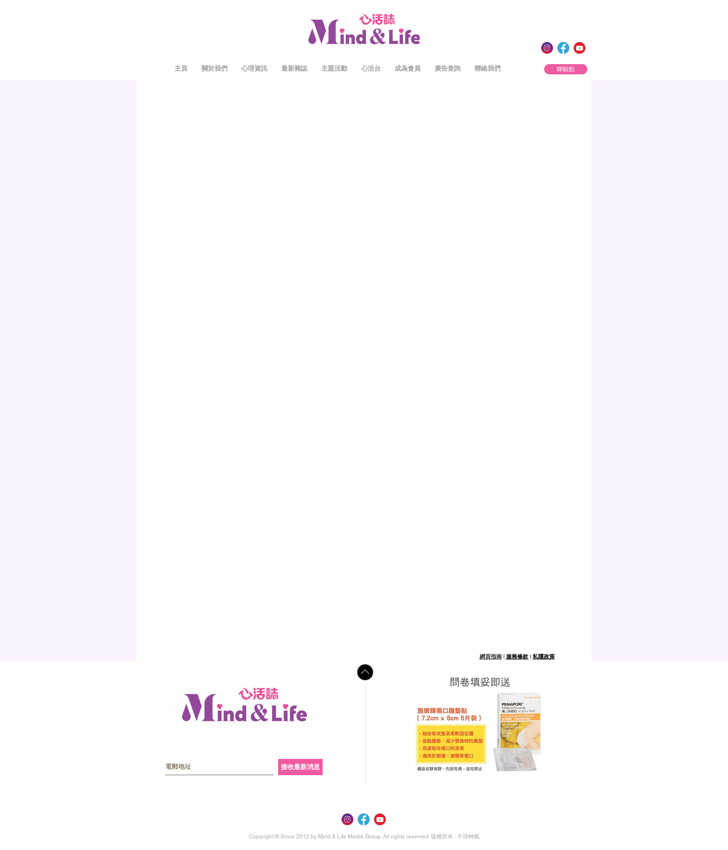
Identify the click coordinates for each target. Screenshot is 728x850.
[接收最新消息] (300, 767)
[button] (214, 68)
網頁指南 (491, 656)
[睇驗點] (565, 69)
